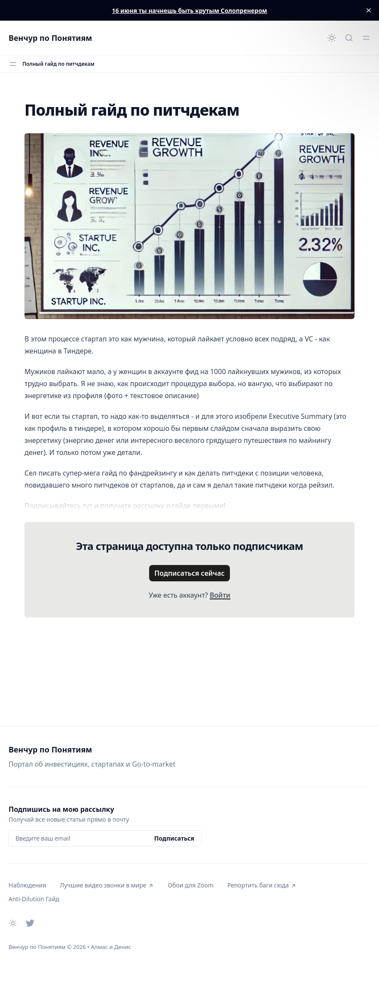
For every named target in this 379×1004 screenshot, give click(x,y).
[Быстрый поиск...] (349, 38)
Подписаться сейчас (189, 573)
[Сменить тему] (332, 38)
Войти (220, 595)
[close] (369, 10)
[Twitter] (30, 923)
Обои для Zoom (190, 885)
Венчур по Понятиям (50, 38)
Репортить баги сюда (261, 885)
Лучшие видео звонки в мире (107, 885)
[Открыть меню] (366, 38)
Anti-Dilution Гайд (34, 899)
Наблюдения (27, 885)
